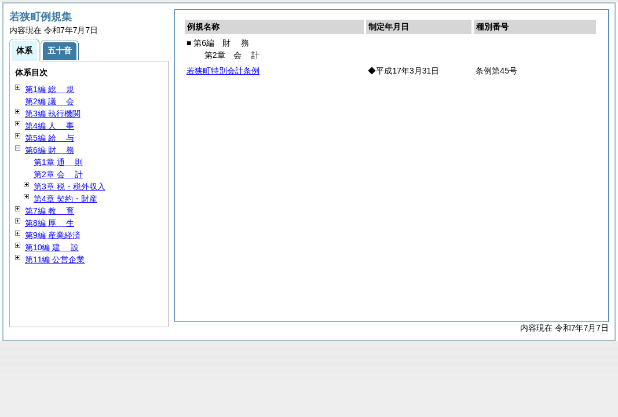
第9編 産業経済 (53, 235)
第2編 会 (49, 101)
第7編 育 (49, 210)
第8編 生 (49, 223)
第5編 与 (49, 137)
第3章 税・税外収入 (69, 186)
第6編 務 (49, 150)
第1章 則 (58, 162)
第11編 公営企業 (55, 259)
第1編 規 (49, 89)
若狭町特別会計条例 (223, 70)
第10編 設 (52, 247)
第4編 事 (49, 125)
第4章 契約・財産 (65, 198)
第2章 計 (58, 174)
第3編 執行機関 (53, 113)
